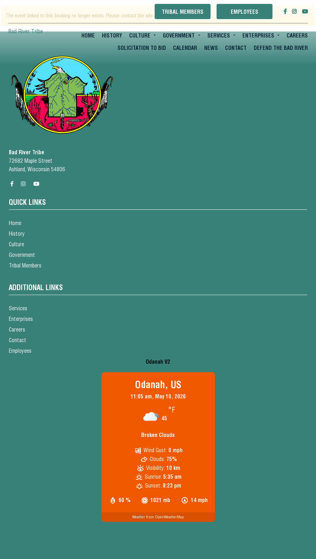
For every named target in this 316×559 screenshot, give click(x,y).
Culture (139, 35)
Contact (236, 48)
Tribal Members (182, 11)
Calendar (185, 48)
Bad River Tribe (25, 31)
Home (88, 35)
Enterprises (258, 35)
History (112, 35)
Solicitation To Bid (141, 48)
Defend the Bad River (281, 48)
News (211, 48)
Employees (244, 11)
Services (218, 35)
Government (179, 35)
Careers (297, 35)
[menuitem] (88, 35)
